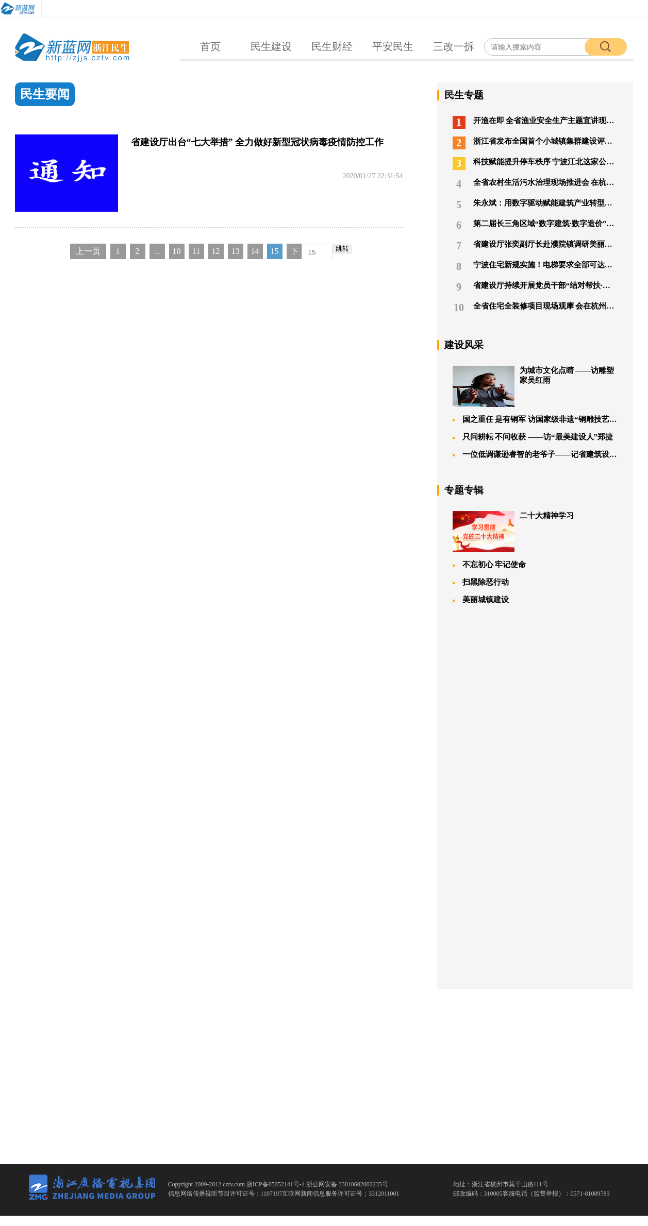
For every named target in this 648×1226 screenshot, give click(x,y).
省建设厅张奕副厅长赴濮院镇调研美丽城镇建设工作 (535, 246)
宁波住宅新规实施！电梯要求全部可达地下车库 (535, 266)
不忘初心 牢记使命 (489, 564)
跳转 (342, 248)
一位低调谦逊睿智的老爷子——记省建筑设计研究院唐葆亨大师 (535, 454)
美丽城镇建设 (481, 599)
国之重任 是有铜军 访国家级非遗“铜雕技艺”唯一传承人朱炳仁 (535, 419)
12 (216, 251)
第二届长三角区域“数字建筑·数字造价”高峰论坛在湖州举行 (535, 225)
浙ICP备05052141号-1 (276, 1184)
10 (177, 251)
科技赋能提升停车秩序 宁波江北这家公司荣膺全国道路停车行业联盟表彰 (535, 163)
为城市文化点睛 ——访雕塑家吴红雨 (533, 386)
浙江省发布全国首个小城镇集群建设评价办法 (535, 143)
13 (235, 251)
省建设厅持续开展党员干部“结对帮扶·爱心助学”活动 (535, 287)
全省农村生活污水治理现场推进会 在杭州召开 (535, 184)
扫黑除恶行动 (481, 582)
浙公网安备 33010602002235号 (347, 1184)
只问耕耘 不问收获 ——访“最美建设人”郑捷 (533, 437)
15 (275, 251)
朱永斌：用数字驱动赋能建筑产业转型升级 (535, 204)
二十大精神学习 (513, 531)
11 (196, 251)
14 (255, 251)
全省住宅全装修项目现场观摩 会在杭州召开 (535, 307)
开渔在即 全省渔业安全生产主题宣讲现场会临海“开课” (535, 122)
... (157, 251)
